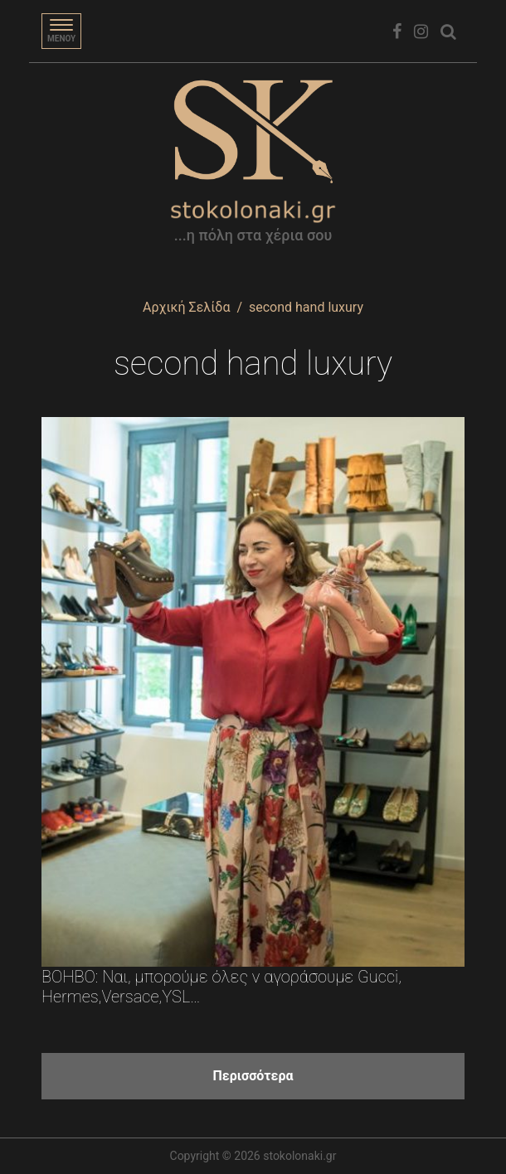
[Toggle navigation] (61, 31)
